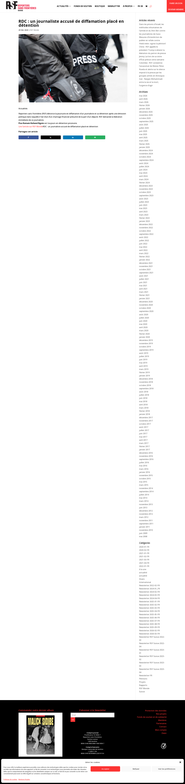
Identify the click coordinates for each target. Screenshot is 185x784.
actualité (143, 572)
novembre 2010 (146, 530)
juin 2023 (143, 205)
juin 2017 (143, 433)
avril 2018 (143, 404)
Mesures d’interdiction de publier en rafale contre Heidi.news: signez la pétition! (152, 40)
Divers (142, 579)
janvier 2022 (144, 259)
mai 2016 (143, 465)
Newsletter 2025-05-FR (149, 614)
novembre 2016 (146, 456)
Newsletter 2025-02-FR (149, 604)
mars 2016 (143, 469)
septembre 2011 (146, 523)
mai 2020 (143, 324)
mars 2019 (143, 369)
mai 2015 (143, 481)
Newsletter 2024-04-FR (149, 598)
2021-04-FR (144, 563)
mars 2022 (143, 253)
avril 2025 (143, 137)
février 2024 (144, 182)
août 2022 (143, 237)
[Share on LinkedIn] (73, 137)
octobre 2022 (145, 231)
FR (139, 6)
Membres (162, 720)
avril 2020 (143, 327)
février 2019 (144, 372)
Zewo (164, 733)
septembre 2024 (146, 160)
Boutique (100, 6)
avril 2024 (143, 176)
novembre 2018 (146, 382)
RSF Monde (34, 30)
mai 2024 (143, 173)
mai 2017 (143, 436)
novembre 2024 (146, 153)
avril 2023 (143, 211)
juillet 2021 (144, 279)
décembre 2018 (146, 379)
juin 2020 (143, 321)
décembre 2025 (146, 112)
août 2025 (143, 124)
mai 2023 (143, 208)
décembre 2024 (146, 150)
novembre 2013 (146, 504)
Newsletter (114, 6)
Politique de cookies (10, 779)
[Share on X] (51, 137)
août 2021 (143, 276)
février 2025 (144, 144)
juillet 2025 (144, 128)
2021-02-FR (144, 556)
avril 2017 (143, 440)
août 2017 (143, 427)
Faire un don (176, 3)
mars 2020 (143, 330)
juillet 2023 (144, 202)
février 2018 (144, 411)
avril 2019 (143, 366)
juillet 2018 (144, 395)
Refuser (136, 769)
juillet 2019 (144, 356)
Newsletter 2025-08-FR (149, 624)
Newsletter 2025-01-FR (149, 601)
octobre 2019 (145, 346)
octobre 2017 (145, 424)
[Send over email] (95, 137)
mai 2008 (143, 536)
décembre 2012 (146, 510)
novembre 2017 (146, 420)
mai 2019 (143, 362)
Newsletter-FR (145, 675)
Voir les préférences (166, 769)
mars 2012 (143, 517)
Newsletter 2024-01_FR (149, 588)
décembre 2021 (146, 263)
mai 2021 (143, 285)
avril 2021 (143, 288)
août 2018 (143, 391)
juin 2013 (143, 507)
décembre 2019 (146, 340)
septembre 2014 (146, 491)
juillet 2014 (144, 494)
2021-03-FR (144, 559)
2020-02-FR (144, 550)
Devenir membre (176, 9)
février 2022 (144, 256)
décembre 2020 (146, 301)
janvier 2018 (144, 414)
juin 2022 (143, 243)
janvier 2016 (144, 472)
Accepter (105, 769)
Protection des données (155, 710)
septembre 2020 (146, 311)
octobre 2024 (145, 156)
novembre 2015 (146, 475)
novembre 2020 (146, 305)
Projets (142, 682)
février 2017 (144, 446)
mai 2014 (143, 498)
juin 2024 (143, 169)
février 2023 (144, 218)
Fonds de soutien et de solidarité (151, 717)
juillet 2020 (144, 317)
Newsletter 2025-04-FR (149, 611)
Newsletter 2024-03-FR (149, 595)
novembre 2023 (146, 189)
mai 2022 (143, 247)
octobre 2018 (145, 385)
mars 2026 (143, 102)
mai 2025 (143, 134)
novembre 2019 (146, 343)
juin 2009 (143, 533)
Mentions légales (24, 779)
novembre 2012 (146, 514)
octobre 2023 (145, 192)
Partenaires (161, 723)
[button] (180, 762)
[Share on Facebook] (29, 137)
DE (142, 6)
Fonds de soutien (83, 6)
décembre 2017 (146, 417)
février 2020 (144, 334)
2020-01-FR (144, 547)
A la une (142, 569)
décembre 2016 (146, 453)
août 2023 (143, 198)
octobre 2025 (145, 118)
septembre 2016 (146, 459)
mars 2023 (143, 214)
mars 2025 (143, 140)
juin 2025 (143, 131)
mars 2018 (143, 407)
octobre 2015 (145, 478)
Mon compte (160, 730)
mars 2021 (143, 292)
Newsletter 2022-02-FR (149, 585)
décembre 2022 (146, 224)
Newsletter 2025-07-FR (149, 621)
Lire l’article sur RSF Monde (31, 126)
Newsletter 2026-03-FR (149, 633)
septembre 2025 (146, 121)
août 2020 (143, 314)
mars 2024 (143, 179)
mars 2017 (143, 443)
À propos (127, 6)
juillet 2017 (144, 430)
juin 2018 (143, 398)
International (145, 582)
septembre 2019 (146, 350)
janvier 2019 (144, 375)
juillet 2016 (144, 462)
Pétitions (143, 678)
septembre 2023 (146, 195)
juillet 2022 (144, 240)
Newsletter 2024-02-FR (149, 592)
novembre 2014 (146, 488)
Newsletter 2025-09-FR (149, 627)
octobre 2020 (145, 308)
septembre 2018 (146, 388)
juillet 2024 (144, 166)
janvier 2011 (144, 527)
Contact (162, 726)
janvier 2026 (144, 108)
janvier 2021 (144, 298)
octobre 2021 (145, 269)
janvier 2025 (144, 147)
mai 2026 (143, 95)
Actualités (62, 6)
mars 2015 (143, 485)
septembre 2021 (146, 272)
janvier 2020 (144, 337)
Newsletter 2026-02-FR (149, 630)
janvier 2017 (144, 449)
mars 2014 (143, 501)
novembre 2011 (146, 520)
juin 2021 (143, 282)
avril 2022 (143, 250)
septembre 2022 (146, 234)
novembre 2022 (146, 227)
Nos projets (161, 714)
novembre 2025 (146, 115)
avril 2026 (143, 99)
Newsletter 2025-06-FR (149, 617)
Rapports (143, 685)
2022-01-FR (144, 566)
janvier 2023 (144, 221)
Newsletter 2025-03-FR (149, 608)
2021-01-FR (144, 553)
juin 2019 (143, 359)
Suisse (142, 691)
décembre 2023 (146, 185)
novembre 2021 (146, 266)
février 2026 (144, 105)
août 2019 (143, 353)
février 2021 (144, 295)
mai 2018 (143, 401)
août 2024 (143, 163)
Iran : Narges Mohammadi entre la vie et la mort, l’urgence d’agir (150, 82)
